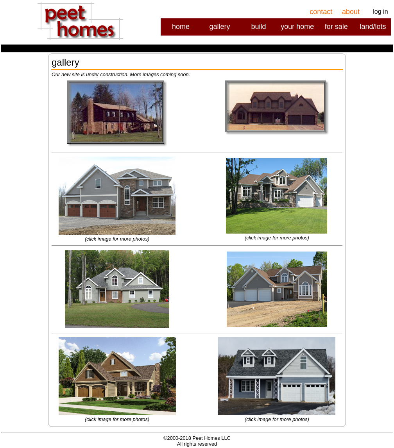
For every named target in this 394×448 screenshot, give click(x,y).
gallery (219, 26)
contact (321, 12)
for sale (336, 26)
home (181, 26)
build (258, 26)
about (351, 12)
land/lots (373, 26)
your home (297, 26)
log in (380, 11)
